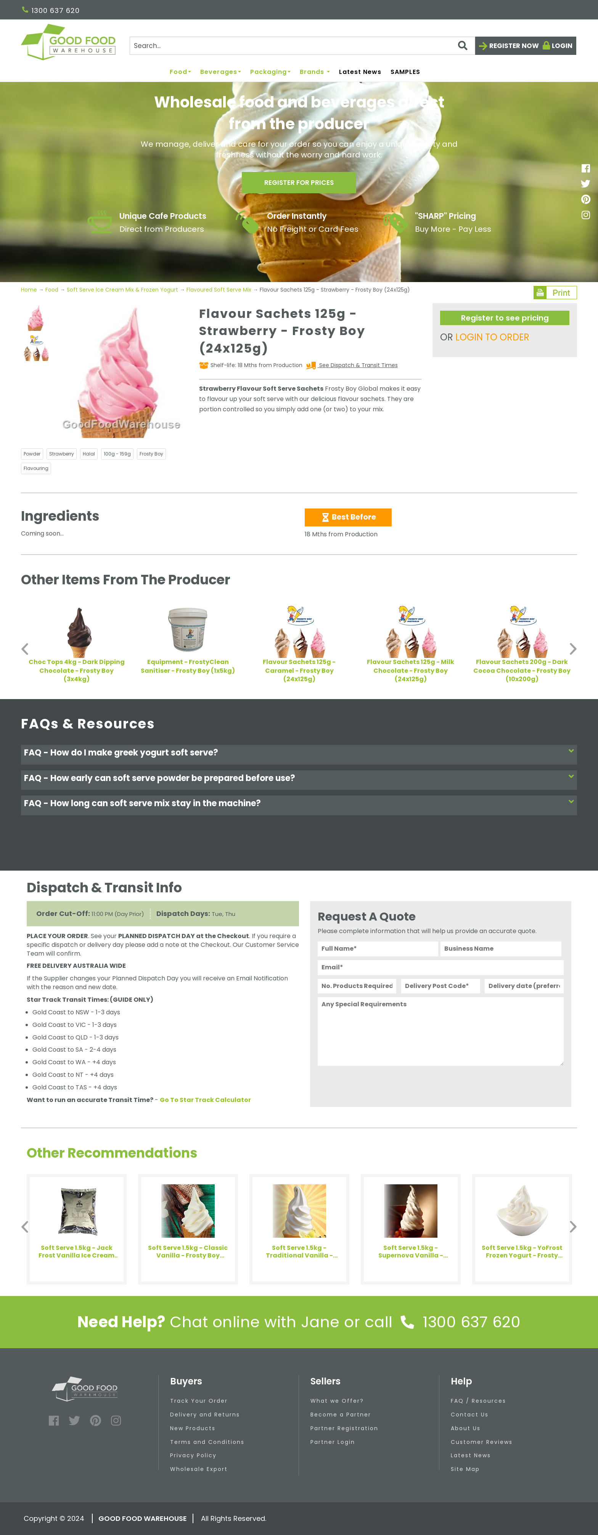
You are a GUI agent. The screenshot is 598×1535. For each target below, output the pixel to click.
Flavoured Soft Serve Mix (218, 290)
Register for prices (299, 183)
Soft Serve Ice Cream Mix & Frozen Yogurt (122, 290)
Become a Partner (340, 1414)
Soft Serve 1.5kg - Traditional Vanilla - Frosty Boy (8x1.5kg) (299, 1251)
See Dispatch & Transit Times (358, 365)
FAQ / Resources (478, 1401)
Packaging (270, 72)
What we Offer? (337, 1401)
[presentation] (376, 1084)
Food (180, 72)
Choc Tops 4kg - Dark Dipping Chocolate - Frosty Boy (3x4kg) (77, 671)
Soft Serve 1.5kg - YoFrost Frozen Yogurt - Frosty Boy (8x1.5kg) (522, 1251)
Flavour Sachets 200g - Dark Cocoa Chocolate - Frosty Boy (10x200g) (522, 671)
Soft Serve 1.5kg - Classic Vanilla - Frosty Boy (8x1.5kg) (188, 1251)
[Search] (302, 46)
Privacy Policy (193, 1455)
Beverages (220, 72)
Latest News (360, 72)
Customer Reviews (482, 1442)
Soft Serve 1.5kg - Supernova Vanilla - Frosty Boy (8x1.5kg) (410, 1251)
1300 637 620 (51, 10)
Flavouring (36, 468)
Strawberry (61, 454)
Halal (89, 454)
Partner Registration (344, 1428)
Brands (315, 72)
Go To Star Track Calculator (205, 1100)
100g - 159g (117, 454)
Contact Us (470, 1414)
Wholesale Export (199, 1469)
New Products (192, 1428)
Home (30, 290)
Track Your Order (199, 1401)
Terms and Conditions (207, 1442)
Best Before (348, 517)
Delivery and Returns (205, 1414)
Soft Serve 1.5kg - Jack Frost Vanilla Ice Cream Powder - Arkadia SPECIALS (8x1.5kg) (76, 1251)
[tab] (299, 754)
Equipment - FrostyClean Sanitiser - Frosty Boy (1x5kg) (188, 666)
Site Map (465, 1469)
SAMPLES (405, 72)
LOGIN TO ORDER (492, 337)
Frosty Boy (151, 454)
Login (562, 45)
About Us (466, 1428)
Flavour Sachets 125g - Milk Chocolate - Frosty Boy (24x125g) (410, 671)
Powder (32, 454)
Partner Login (332, 1442)
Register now (514, 45)
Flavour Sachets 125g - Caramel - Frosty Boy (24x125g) (299, 671)
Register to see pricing (505, 318)
